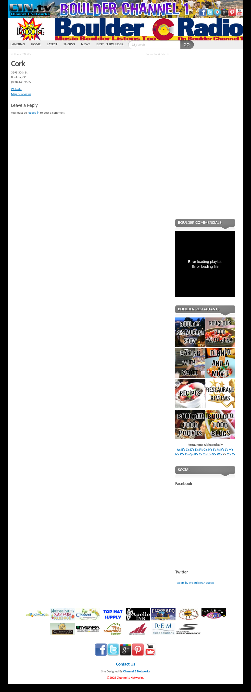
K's (222, 449)
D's (192, 449)
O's (182, 454)
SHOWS (69, 44)
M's (231, 449)
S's (200, 454)
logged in (33, 112)
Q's (191, 454)
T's (205, 454)
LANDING (18, 44)
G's (205, 449)
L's (226, 449)
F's (201, 449)
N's (177, 454)
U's (209, 454)
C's (187, 449)
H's (210, 449)
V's (214, 454)
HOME (36, 44)
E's (197, 449)
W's (219, 454)
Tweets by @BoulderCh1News (194, 582)
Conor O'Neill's (22, 54)
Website (16, 89)
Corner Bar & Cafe (156, 54)
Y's (229, 454)
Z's (233, 454)
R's (196, 454)
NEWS (85, 44)
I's (214, 449)
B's (183, 449)
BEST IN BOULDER (109, 44)
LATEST (52, 44)
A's (179, 449)
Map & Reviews (21, 94)
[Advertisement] (205, 136)
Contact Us (125, 664)
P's (187, 454)
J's (218, 449)
